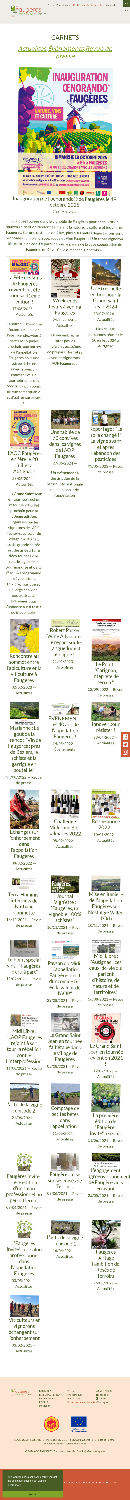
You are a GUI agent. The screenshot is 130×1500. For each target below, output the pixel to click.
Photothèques (63, 4)
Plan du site (73, 1398)
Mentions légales (96, 1451)
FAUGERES (45, 1390)
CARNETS (45, 1405)
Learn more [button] (14, 1485)
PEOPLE (43, 1402)
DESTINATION (47, 1398)
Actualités (32, 48)
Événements (66, 48)
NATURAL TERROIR (50, 1394)
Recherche (111, 4)
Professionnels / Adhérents (87, 4)
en (126, 3)
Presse (51, 4)
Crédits (81, 1451)
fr (126, 10)
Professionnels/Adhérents (81, 1402)
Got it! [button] (32, 1494)
